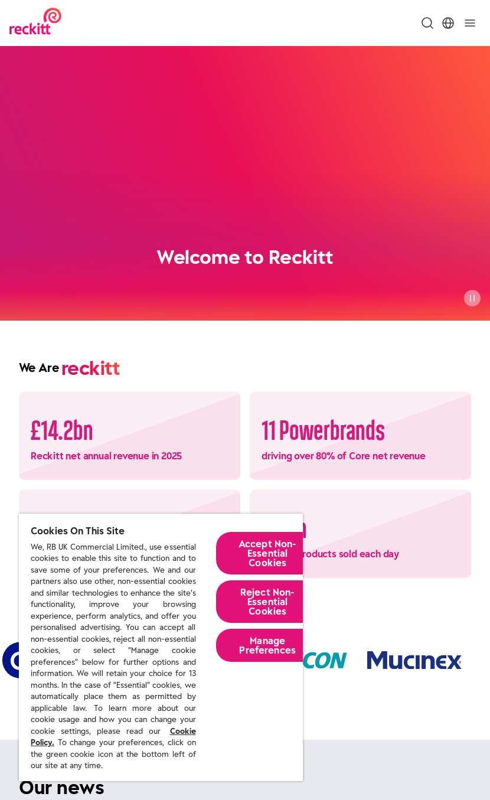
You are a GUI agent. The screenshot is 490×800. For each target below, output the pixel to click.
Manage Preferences (267, 645)
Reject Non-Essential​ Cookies (267, 601)
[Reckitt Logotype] (35, 23)
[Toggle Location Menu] (448, 23)
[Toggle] (470, 23)
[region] (161, 647)
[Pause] (472, 298)
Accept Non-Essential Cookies (268, 553)
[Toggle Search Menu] (427, 23)
